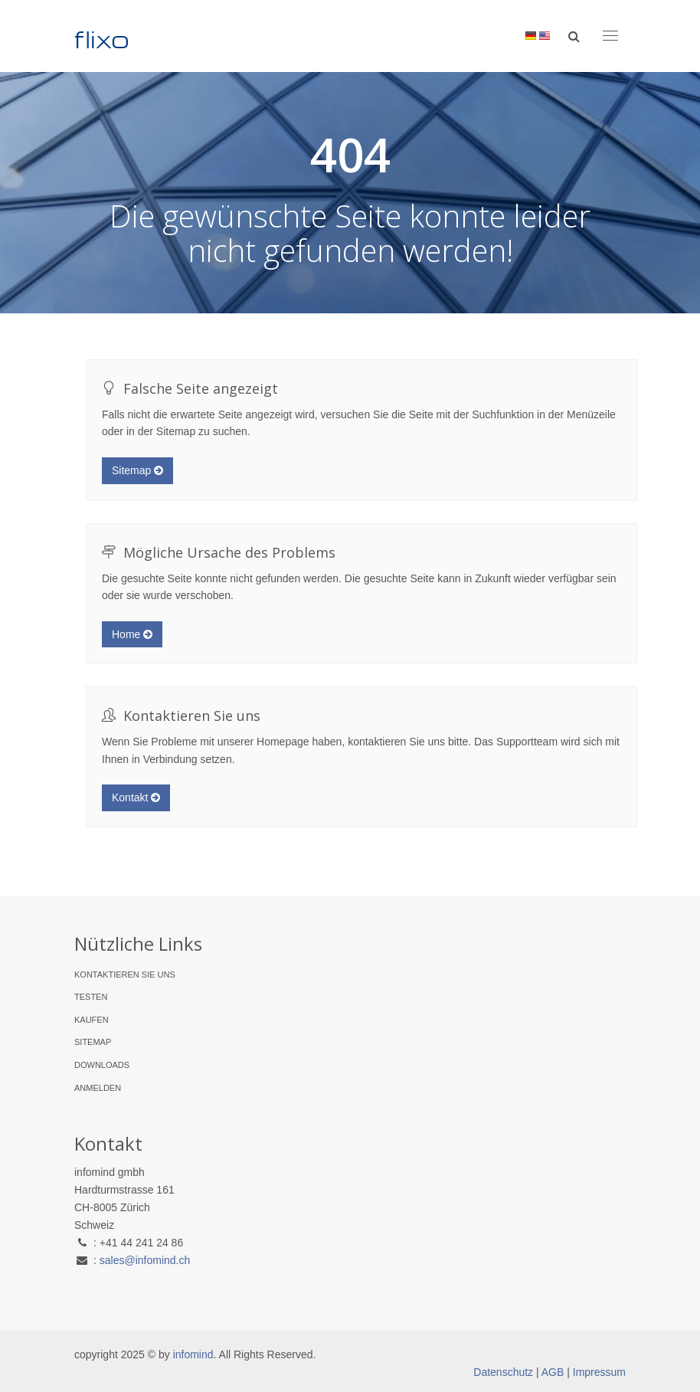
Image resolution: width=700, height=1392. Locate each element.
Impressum (599, 1372)
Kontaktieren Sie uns (124, 974)
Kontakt (136, 797)
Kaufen (91, 1019)
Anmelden (97, 1087)
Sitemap (137, 470)
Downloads (101, 1064)
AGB (552, 1372)
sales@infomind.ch (145, 1260)
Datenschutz (503, 1372)
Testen (90, 996)
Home (132, 634)
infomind (193, 1354)
